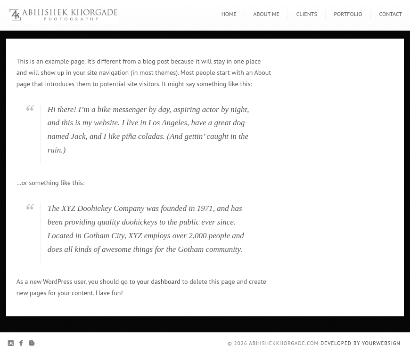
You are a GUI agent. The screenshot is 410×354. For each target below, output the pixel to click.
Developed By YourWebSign (360, 343)
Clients (306, 13)
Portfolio (348, 13)
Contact (390, 13)
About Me (266, 13)
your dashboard (158, 281)
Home (229, 13)
